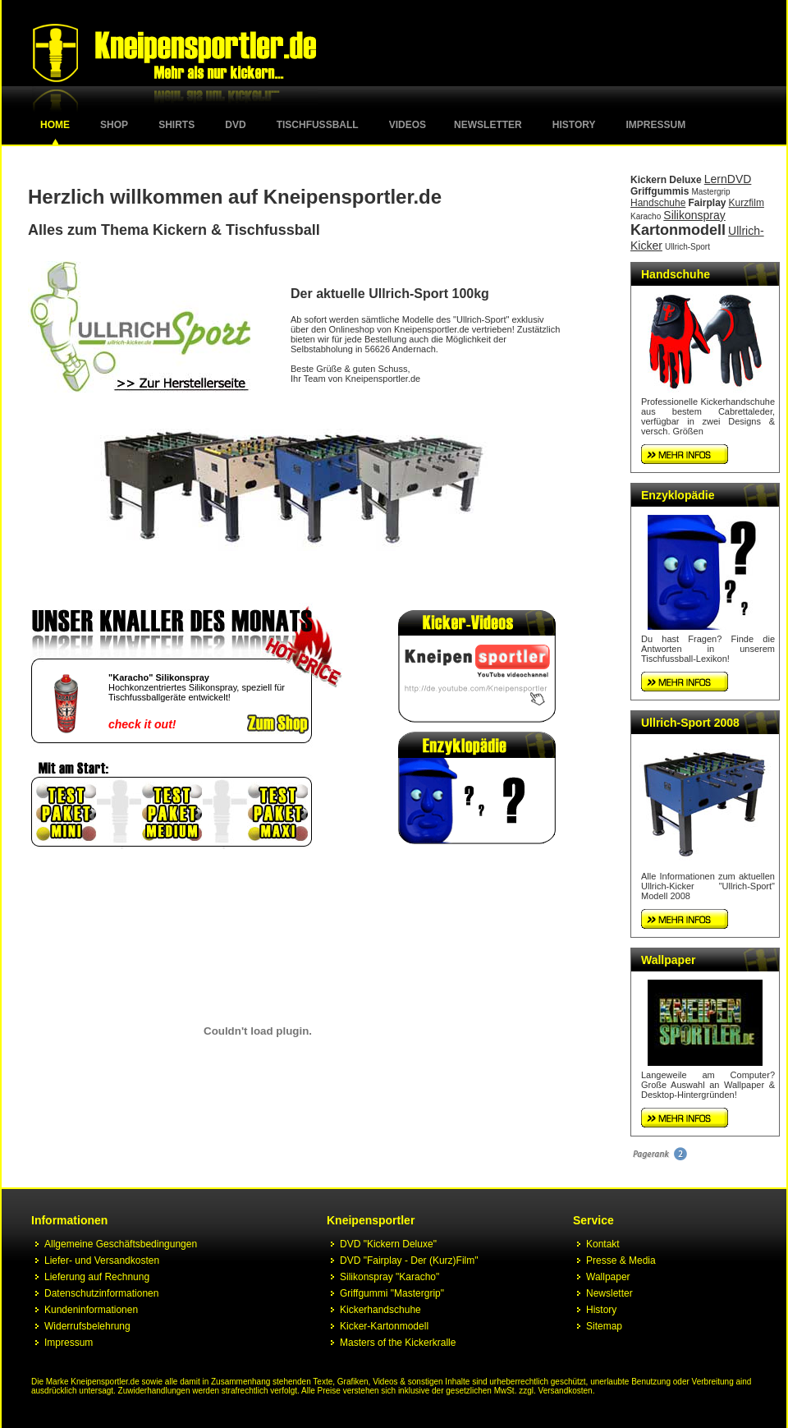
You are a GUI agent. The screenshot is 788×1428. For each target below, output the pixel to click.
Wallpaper (668, 960)
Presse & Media (621, 1260)
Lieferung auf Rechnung (96, 1277)
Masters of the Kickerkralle (398, 1342)
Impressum (656, 125)
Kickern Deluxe (666, 180)
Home (55, 125)
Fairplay (707, 203)
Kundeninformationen (91, 1310)
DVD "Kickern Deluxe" (388, 1244)
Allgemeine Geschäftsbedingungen (120, 1244)
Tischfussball (318, 125)
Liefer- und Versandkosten (101, 1260)
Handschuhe (657, 203)
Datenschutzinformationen (101, 1293)
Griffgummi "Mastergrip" (392, 1293)
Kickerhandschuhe (380, 1310)
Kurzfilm (746, 203)
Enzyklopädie (677, 495)
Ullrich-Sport (687, 246)
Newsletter (488, 125)
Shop (114, 125)
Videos (407, 125)
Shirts (176, 125)
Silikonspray (694, 215)
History (574, 125)
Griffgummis (659, 191)
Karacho (645, 216)
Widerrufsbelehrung (87, 1326)
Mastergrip (710, 191)
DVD (235, 125)
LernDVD (728, 179)
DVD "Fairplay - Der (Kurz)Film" (409, 1260)
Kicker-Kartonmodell (384, 1326)
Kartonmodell (678, 230)
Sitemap (604, 1326)
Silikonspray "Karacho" (389, 1277)
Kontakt (603, 1244)
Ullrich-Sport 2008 (690, 722)
